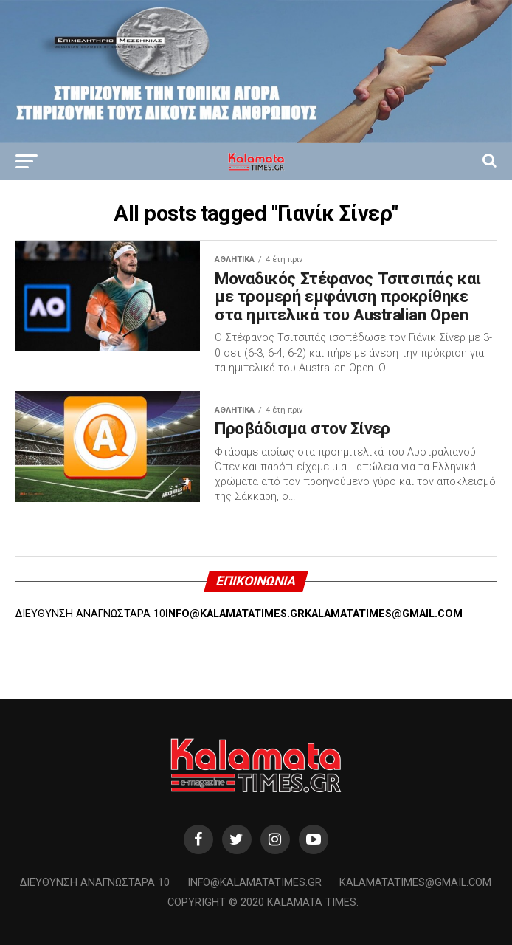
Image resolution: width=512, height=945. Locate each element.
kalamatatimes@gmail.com (415, 882)
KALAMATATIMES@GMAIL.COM (384, 614)
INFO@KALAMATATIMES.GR (235, 614)
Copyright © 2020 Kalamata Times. (263, 902)
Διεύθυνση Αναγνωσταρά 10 (95, 882)
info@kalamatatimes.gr (254, 882)
